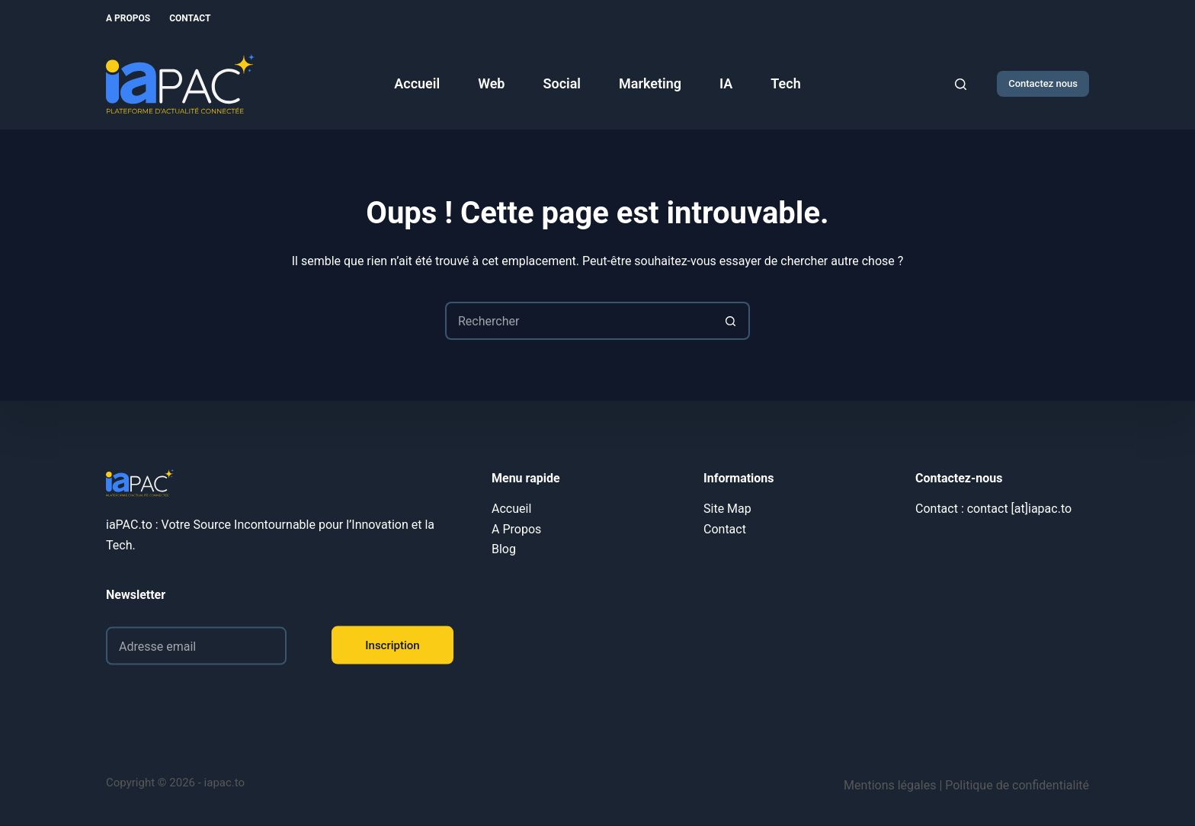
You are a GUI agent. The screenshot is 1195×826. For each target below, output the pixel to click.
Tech (785, 83)
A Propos (128, 18)
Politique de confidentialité (1017, 785)
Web (491, 83)
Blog (504, 549)
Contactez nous (1043, 83)
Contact (189, 18)
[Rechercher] (960, 84)
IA (725, 83)
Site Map (727, 508)
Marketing (650, 83)
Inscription (392, 645)
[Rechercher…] (578, 321)
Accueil (417, 83)
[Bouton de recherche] (731, 321)
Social (562, 83)
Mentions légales (890, 785)
